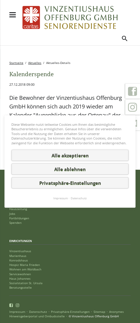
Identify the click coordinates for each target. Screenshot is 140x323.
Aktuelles (34, 63)
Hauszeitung (18, 209)
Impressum (17, 312)
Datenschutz (38, 312)
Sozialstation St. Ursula (26, 283)
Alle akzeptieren (70, 155)
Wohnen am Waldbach (25, 269)
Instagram (132, 107)
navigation (12, 15)
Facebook (132, 91)
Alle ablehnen (70, 169)
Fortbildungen (19, 218)
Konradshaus (18, 260)
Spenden (15, 223)
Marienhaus (17, 256)
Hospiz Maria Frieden (24, 265)
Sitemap (99, 312)
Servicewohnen (20, 274)
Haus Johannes (20, 279)
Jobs (12, 214)
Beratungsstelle (20, 288)
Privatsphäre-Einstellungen (70, 312)
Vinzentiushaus (20, 251)
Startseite (16, 63)
